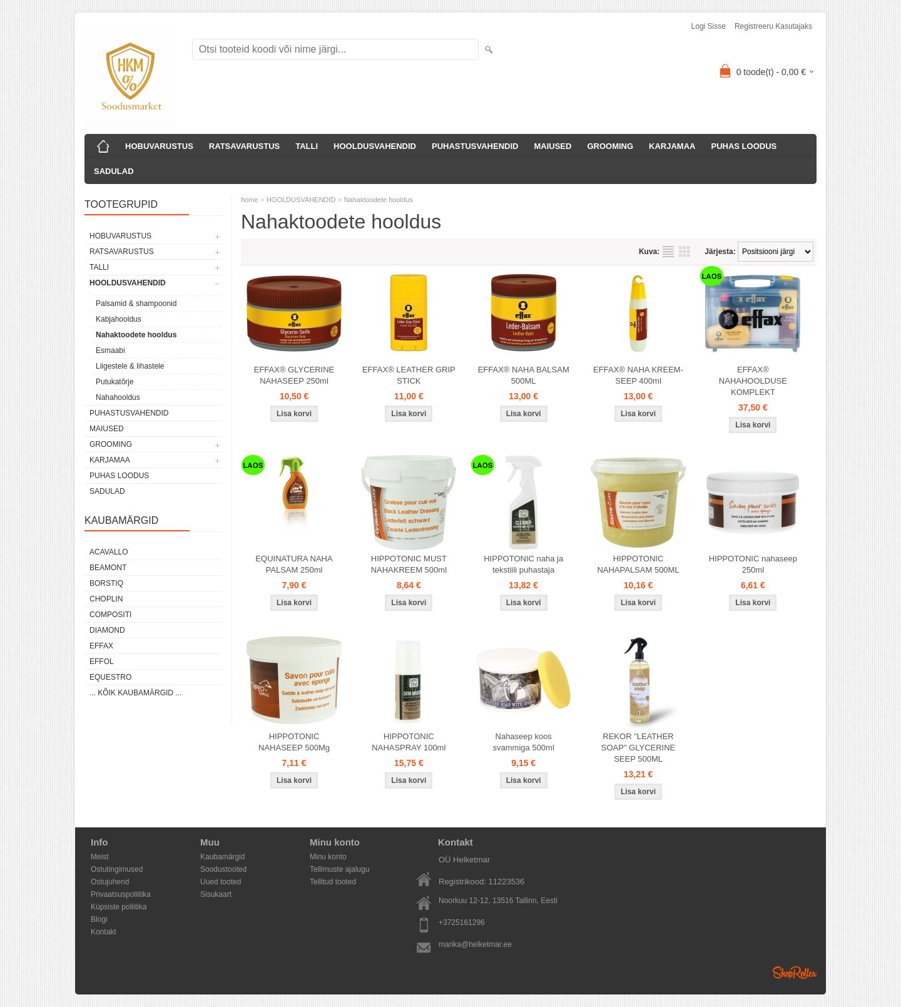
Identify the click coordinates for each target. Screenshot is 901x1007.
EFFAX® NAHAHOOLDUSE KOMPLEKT (753, 381)
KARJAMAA (672, 146)
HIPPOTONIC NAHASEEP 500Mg (294, 742)
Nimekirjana (668, 251)
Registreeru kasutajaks (773, 26)
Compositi (110, 614)
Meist (100, 856)
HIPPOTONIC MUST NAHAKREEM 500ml (409, 564)
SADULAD (114, 171)
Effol (101, 661)
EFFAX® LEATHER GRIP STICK (409, 375)
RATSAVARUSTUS (244, 146)
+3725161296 (462, 922)
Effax (101, 646)
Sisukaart (216, 894)
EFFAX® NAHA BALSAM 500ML (523, 375)
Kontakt (103, 932)
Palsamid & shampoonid (136, 303)
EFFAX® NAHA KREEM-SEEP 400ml (638, 375)
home (249, 199)
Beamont (107, 567)
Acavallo (108, 552)
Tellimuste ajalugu (339, 869)
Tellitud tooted (333, 881)
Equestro (110, 677)
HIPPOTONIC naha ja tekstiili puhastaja (523, 564)
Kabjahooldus (118, 319)
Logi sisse (708, 26)
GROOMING (610, 146)
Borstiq (106, 583)
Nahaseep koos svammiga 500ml (523, 742)
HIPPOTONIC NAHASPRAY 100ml (408, 742)
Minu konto (328, 856)
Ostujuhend (110, 881)
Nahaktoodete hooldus (136, 334)
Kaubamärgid (222, 856)
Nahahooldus (118, 397)
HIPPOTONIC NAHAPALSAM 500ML (638, 564)
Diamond (107, 630)
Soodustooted (223, 869)
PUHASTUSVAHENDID (475, 146)
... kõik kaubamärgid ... (135, 692)
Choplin (106, 599)
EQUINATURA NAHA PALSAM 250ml (293, 564)
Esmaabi (110, 350)
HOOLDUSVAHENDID (374, 146)
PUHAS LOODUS (743, 146)
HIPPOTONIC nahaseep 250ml (753, 564)
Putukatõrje (115, 381)
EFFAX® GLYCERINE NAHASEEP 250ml (294, 375)
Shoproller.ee (795, 972)
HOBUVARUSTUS (159, 146)
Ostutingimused (117, 869)
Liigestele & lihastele (130, 366)
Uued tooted (220, 881)
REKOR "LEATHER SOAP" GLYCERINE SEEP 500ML (638, 748)
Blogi (99, 919)
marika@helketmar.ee (475, 944)
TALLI (306, 146)
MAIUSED (552, 146)
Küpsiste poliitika (118, 906)
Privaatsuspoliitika (121, 894)
